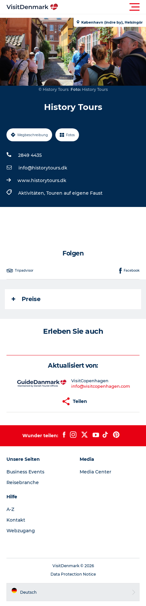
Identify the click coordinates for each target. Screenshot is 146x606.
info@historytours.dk (42, 168)
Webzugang (20, 531)
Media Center (95, 472)
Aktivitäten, (32, 193)
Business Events (25, 472)
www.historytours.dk (41, 180)
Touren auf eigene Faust (74, 193)
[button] (102, 7)
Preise (26, 299)
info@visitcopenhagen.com (100, 386)
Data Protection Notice (73, 574)
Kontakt (15, 520)
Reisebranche (22, 482)
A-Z (10, 509)
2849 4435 (30, 155)
